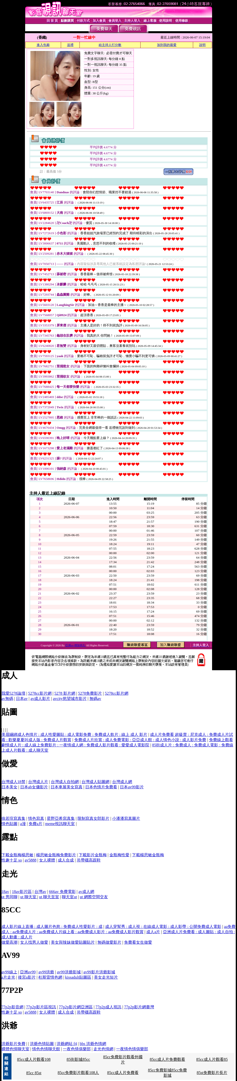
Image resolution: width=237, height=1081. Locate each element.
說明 (202, 45)
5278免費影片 (90, 693)
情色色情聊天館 (46, 1049)
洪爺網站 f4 (67, 1044)
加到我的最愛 (166, 45)
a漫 (23, 824)
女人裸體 (47, 860)
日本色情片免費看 (101, 787)
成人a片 (153, 932)
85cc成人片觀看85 (212, 1059)
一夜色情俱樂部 (77, 1049)
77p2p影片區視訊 (41, 1007)
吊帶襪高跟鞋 (89, 860)
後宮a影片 (27, 977)
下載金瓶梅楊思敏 (17, 855)
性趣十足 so (11, 860)
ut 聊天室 (28, 897)
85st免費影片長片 (212, 1073)
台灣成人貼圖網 (95, 782)
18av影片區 (22, 891)
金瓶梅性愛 (119, 855)
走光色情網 (103, 1049)
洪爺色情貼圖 (42, 1044)
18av (5, 891)
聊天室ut (69, 897)
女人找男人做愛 (34, 942)
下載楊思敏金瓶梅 (148, 855)
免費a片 (35, 824)
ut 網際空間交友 (94, 897)
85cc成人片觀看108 (33, 1059)
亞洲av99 (28, 972)
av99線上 (9, 972)
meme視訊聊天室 (60, 824)
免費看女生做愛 (138, 942)
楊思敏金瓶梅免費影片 (56, 855)
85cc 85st (33, 1073)
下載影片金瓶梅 (93, 855)
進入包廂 (43, 45)
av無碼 (7, 698)
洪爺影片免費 (13, 1044)
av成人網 (86, 891)
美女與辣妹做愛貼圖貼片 (73, 942)
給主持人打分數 (110, 45)
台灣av (40, 891)
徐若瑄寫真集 (13, 818)
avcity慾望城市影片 (69, 698)
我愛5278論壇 (13, 693)
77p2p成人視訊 (108, 1007)
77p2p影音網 (12, 1007)
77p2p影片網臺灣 (139, 1007)
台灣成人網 (122, 782)
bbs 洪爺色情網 (93, 1044)
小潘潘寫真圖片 (126, 818)
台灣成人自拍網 (65, 782)
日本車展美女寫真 (66, 787)
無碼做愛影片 (109, 942)
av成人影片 (40, 698)
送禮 (70, 45)
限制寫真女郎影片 (93, 818)
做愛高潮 (9, 942)
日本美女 (9, 787)
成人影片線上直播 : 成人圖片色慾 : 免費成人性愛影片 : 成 (51, 926)
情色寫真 (36, 818)
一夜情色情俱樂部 (132, 1049)
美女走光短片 (106, 977)
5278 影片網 (64, 693)
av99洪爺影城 (68, 972)
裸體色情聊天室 (15, 1049)
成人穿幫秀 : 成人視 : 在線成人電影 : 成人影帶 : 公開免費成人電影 (163, 926)
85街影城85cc (78, 1059)
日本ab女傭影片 (34, 787)
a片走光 (8, 977)
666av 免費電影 (62, 891)
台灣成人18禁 (13, 782)
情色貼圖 (9, 824)
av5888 (30, 860)
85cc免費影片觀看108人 (78, 1073)
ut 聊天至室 (49, 897)
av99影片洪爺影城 (99, 972)
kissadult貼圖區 (78, 977)
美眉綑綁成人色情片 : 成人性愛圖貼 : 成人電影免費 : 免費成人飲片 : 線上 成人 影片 (74, 734)
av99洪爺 (46, 972)
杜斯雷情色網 (50, 977)
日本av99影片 (132, 787)
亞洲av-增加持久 (75, 645)
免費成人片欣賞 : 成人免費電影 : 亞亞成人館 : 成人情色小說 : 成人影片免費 (140, 740)
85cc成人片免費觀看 (167, 1059)
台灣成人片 (38, 782)
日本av (22, 698)
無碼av (95, 698)
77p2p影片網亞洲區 (76, 1007)
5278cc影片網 (40, 693)
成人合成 (66, 860)
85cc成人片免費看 (123, 1073)
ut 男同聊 (9, 897)
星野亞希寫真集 (61, 818)
